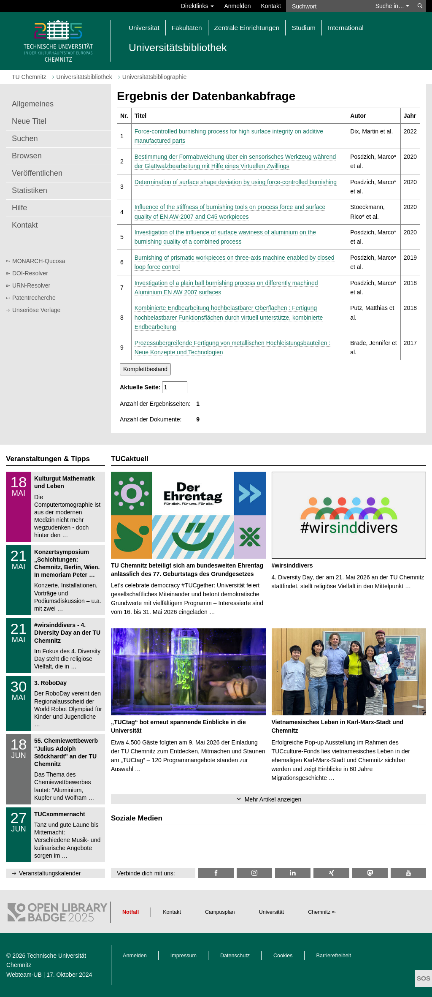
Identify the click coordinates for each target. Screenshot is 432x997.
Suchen (25, 138)
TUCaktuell (129, 459)
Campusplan (220, 912)
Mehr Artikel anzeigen (273, 799)
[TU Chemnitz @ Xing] (331, 873)
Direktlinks (197, 6)
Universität (271, 912)
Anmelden (237, 6)
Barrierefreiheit (333, 956)
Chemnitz (319, 912)
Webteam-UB (24, 974)
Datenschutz (235, 956)
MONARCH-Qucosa (38, 261)
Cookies (283, 956)
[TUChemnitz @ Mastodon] (370, 873)
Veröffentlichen (37, 173)
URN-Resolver (31, 285)
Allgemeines (33, 104)
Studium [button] (303, 27)
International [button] (346, 27)
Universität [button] (144, 27)
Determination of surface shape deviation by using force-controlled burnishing (236, 182)
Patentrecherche (34, 297)
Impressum (183, 956)
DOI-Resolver (30, 273)
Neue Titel (29, 121)
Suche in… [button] (392, 6)
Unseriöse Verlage (36, 310)
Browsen (27, 156)
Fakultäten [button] (187, 27)
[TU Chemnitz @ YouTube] (408, 873)
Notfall (130, 912)
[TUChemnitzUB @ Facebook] (216, 873)
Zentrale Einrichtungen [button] (247, 27)
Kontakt (271, 6)
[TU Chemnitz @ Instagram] (254, 873)
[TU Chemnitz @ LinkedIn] (292, 873)
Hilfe (19, 208)
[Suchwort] (328, 6)
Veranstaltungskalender (50, 873)
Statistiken (29, 190)
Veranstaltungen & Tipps (48, 459)
